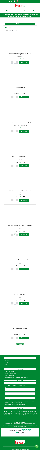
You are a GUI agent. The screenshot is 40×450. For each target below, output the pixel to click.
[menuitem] (8, 366)
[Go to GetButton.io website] (37, 448)
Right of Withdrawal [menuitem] (9, 375)
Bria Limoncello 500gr (19, 294)
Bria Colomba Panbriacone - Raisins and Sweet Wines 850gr (20, 191)
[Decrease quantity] (12, 62)
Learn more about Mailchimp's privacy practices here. (15, 404)
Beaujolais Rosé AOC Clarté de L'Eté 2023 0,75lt (20, 122)
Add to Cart (24, 62)
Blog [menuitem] (6, 364)
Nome (6, 391)
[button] (20, 408)
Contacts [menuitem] (7, 362)
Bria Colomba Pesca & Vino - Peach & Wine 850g (20, 225)
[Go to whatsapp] (36, 446)
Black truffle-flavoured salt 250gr (20, 156)
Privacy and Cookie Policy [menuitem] (10, 373)
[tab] (6, 27)
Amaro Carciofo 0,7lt (20, 87)
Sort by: (7, 30)
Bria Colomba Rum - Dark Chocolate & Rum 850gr (19, 259)
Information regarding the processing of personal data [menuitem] (16, 377)
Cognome (7, 395)
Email (6, 387)
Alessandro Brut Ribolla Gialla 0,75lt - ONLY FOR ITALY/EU (20, 54)
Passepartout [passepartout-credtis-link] (25, 449)
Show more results (20, 344)
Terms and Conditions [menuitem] (9, 371)
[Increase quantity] (17, 62)
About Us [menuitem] (7, 360)
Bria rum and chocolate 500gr (20, 328)
